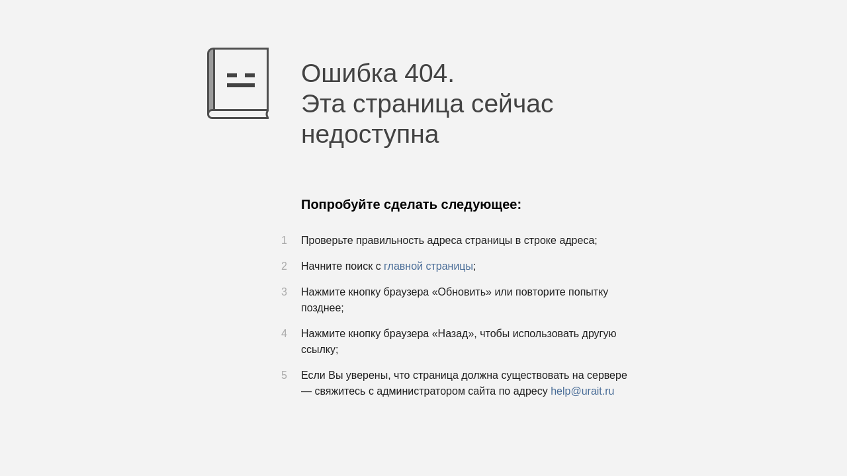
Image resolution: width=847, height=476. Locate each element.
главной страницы (428, 266)
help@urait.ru (582, 391)
